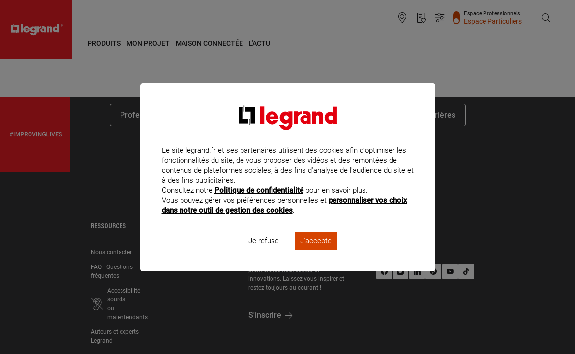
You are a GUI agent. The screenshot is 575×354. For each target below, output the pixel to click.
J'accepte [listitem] (316, 253)
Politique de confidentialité (258, 203)
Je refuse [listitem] (263, 253)
